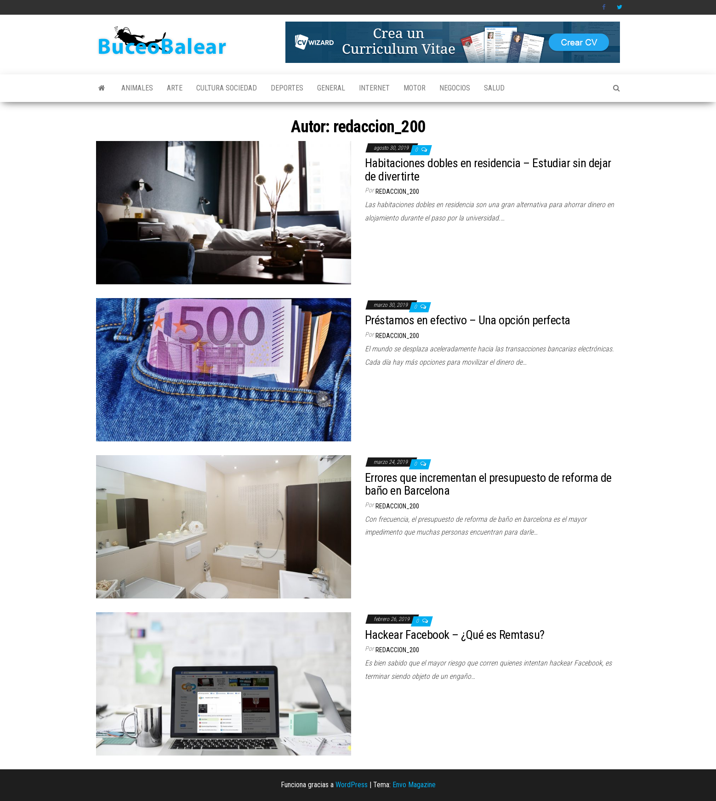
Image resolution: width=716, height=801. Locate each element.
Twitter (619, 7)
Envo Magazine (414, 784)
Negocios (454, 88)
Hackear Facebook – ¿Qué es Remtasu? (455, 635)
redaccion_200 (397, 191)
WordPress (351, 784)
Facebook (604, 7)
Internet (374, 88)
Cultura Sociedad (226, 88)
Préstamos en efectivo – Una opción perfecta (467, 320)
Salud (494, 88)
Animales (137, 88)
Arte (174, 88)
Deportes (287, 88)
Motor (414, 88)
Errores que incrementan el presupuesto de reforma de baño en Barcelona (488, 484)
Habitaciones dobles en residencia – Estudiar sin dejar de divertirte (488, 169)
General (331, 88)
